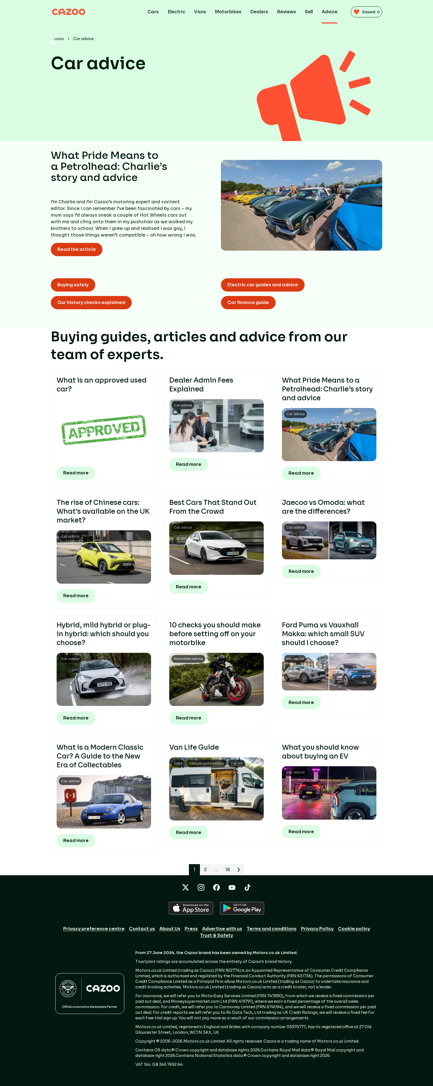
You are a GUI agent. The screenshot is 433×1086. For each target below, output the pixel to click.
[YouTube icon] (232, 887)
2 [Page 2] (205, 869)
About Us (169, 929)
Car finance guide (248, 302)
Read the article (76, 249)
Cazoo (57, 38)
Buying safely (73, 285)
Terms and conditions (272, 929)
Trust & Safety (216, 935)
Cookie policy (354, 929)
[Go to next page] (238, 869)
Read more (76, 473)
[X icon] (185, 887)
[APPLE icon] (191, 908)
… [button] (216, 869)
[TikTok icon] (247, 887)
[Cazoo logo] (73, 12)
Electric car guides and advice (263, 285)
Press (191, 929)
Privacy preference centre (94, 929)
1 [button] (194, 869)
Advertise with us (222, 929)
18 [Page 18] (227, 869)
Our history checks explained (91, 302)
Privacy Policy (317, 929)
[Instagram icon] (201, 887)
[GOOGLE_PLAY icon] (242, 908)
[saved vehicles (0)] (364, 11)
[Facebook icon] (216, 887)
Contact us (142, 929)
